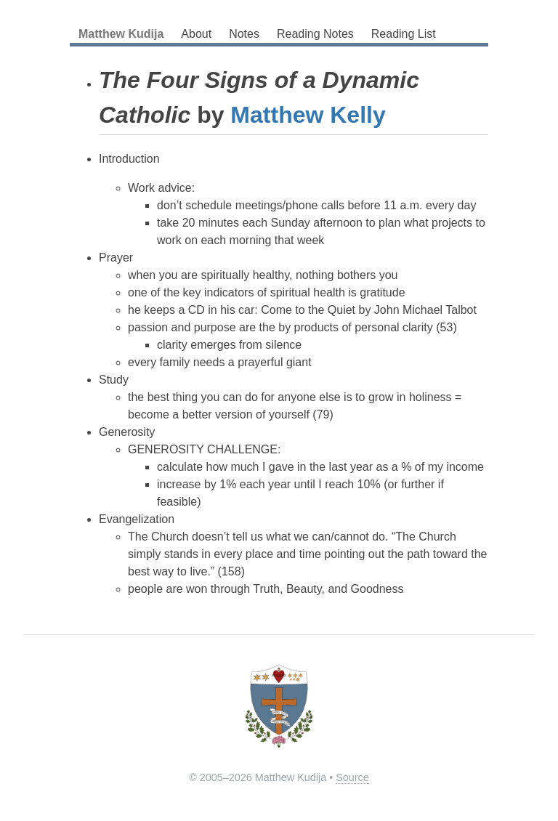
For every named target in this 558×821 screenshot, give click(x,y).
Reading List (403, 34)
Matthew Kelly (307, 115)
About (196, 34)
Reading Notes (315, 34)
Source (352, 777)
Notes (244, 34)
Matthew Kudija (120, 34)
